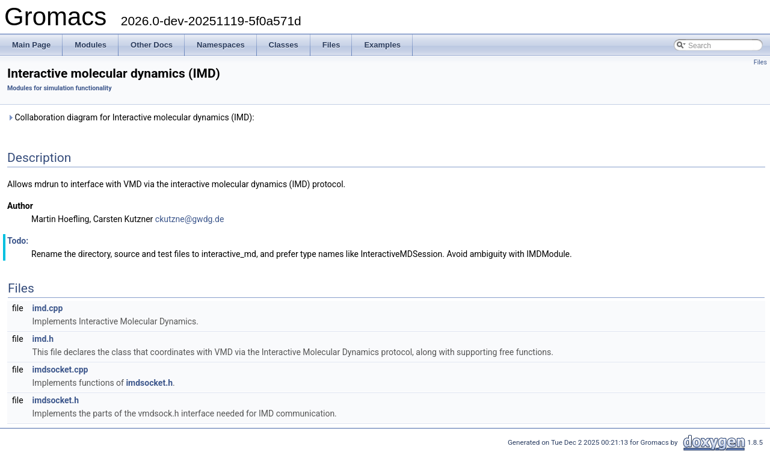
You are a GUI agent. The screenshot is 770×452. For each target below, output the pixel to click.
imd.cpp (47, 308)
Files (760, 62)
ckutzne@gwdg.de (189, 219)
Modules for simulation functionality (59, 88)
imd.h (43, 339)
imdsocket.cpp (60, 369)
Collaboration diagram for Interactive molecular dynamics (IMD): (130, 117)
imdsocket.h (149, 383)
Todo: (17, 241)
